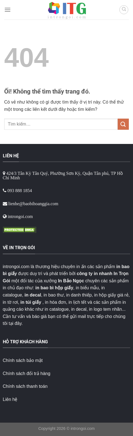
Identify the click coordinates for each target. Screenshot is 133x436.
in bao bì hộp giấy (54, 287)
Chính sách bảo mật (23, 360)
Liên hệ (10, 399)
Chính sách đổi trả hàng (26, 373)
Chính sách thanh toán (25, 386)
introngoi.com (83, 428)
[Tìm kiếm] (123, 9)
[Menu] (7, 9)
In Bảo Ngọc (71, 280)
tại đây (15, 323)
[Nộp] (123, 124)
